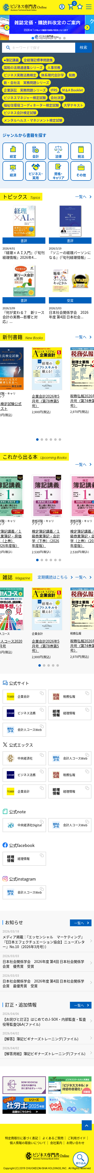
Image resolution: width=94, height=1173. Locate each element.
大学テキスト (73, 105)
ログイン (62, 7)
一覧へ (80, 196)
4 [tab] (46, 38)
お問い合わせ (75, 1143)
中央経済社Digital (30, 825)
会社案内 (56, 1143)
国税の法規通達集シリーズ (23, 67)
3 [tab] (42, 38)
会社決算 (57, 97)
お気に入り (80, 7)
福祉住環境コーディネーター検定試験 (31, 105)
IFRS (54, 90)
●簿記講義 (11, 59)
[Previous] (7, 27)
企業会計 (24, 696)
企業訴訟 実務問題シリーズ (25, 90)
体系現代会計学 (52, 75)
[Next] (87, 27)
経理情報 (69, 713)
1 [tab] (33, 38)
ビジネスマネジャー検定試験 (25, 97)
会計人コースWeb (30, 729)
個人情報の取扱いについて (28, 1143)
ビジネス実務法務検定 (20, 75)
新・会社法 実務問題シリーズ (26, 82)
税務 (72, 75)
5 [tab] (51, 38)
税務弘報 (69, 696)
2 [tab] (37, 38)
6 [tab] (55, 38)
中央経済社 (25, 758)
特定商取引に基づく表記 (21, 1138)
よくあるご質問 (52, 1138)
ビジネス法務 (27, 713)
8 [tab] (64, 38)
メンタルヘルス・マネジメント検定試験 (33, 120)
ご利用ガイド (77, 1138)
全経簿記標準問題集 (38, 59)
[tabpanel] (47, 27)
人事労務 (53, 67)
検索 (83, 47)
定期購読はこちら (53, 577)
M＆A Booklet (72, 90)
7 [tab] (60, 38)
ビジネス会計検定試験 (20, 112)
